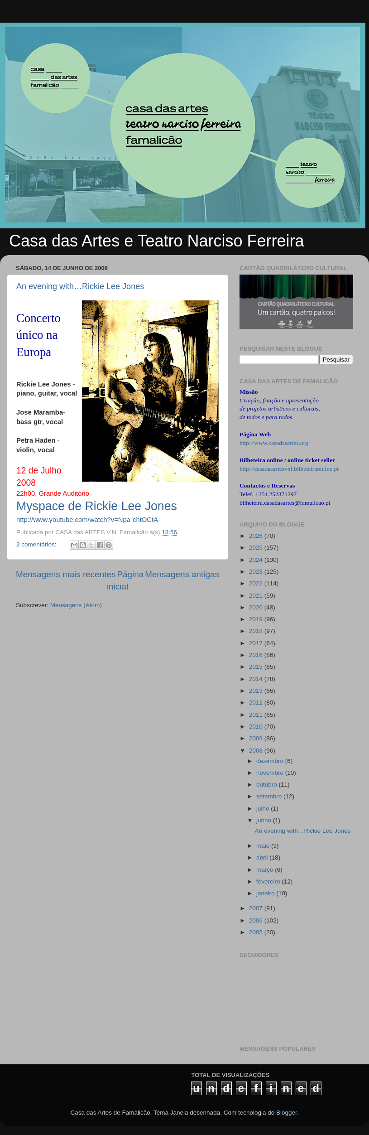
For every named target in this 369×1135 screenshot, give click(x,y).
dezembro (270, 761)
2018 (256, 631)
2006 (256, 920)
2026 (256, 535)
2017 (256, 643)
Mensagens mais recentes (66, 574)
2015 (256, 666)
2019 (256, 619)
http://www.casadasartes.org (274, 443)
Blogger (286, 1112)
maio (263, 845)
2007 (256, 908)
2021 (256, 595)
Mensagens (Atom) (76, 605)
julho (263, 808)
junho (264, 820)
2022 (256, 583)
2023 (256, 571)
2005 (256, 932)
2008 (256, 750)
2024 (256, 559)
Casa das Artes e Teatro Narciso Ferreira (156, 241)
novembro (270, 772)
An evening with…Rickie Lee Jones (80, 286)
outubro (267, 784)
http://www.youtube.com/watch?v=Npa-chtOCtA (87, 519)
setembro (269, 796)
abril (262, 857)
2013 (256, 690)
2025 (256, 547)
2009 (256, 738)
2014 (256, 679)
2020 (256, 607)
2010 (256, 726)
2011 (256, 714)
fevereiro (269, 881)
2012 (256, 702)
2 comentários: (37, 544)
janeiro (266, 893)
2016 (256, 655)
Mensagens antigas (182, 574)
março (265, 869)
